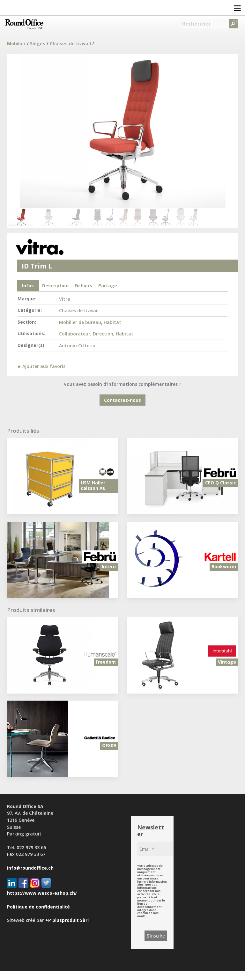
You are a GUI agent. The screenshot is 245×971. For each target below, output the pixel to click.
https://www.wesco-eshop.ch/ (42, 893)
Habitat (112, 322)
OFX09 (109, 745)
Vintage (227, 662)
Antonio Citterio (77, 345)
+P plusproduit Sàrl (67, 920)
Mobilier (16, 43)
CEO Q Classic (220, 483)
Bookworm (224, 566)
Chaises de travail (70, 43)
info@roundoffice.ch (30, 868)
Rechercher (196, 23)
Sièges (37, 43)
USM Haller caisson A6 (93, 485)
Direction (103, 334)
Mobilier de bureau (80, 322)
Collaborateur (74, 334)
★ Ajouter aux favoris (41, 366)
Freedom (106, 662)
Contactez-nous (122, 400)
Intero (109, 566)
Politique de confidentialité (38, 907)
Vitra (64, 299)
